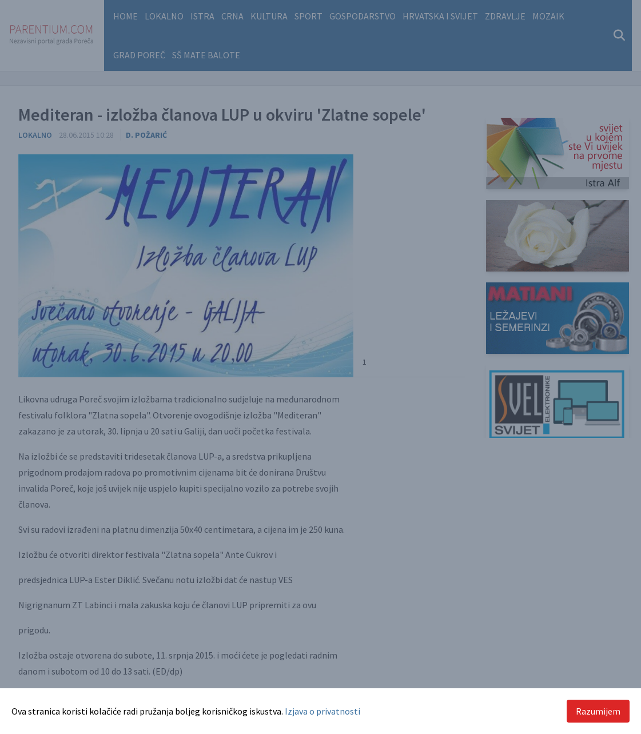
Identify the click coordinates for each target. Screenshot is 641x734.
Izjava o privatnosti (322, 711)
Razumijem (598, 711)
